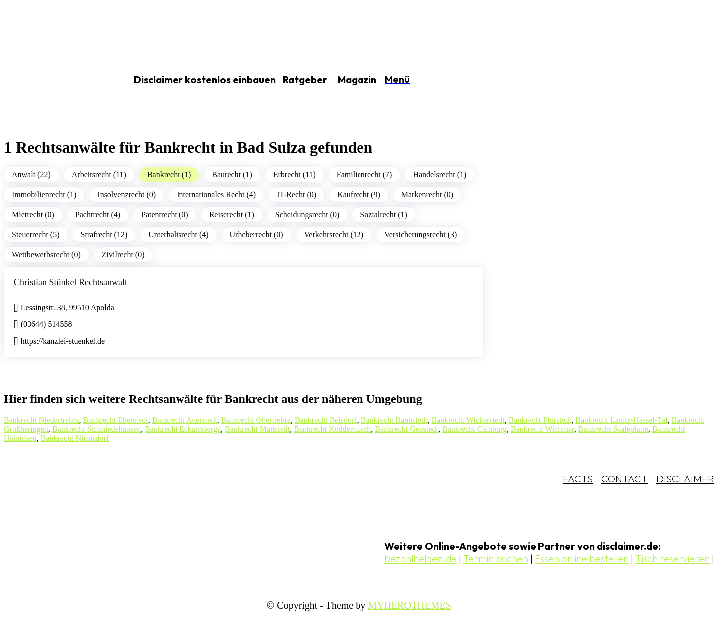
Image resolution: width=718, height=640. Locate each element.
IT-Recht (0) (296, 194)
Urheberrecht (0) (256, 234)
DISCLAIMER (685, 479)
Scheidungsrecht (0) (307, 214)
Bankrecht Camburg (474, 429)
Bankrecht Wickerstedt (468, 420)
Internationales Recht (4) (216, 194)
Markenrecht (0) (427, 194)
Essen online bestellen (582, 558)
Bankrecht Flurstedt (540, 420)
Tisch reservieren (672, 558)
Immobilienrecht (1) (44, 194)
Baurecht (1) (232, 174)
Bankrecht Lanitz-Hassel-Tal (621, 420)
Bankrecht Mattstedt (257, 429)
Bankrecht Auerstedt (184, 420)
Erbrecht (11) (294, 174)
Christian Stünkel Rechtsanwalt (70, 282)
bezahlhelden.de (420, 558)
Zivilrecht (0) (123, 254)
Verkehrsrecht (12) (334, 234)
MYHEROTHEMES (409, 605)
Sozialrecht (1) (383, 214)
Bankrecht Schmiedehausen (96, 429)
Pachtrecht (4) (97, 214)
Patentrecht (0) (164, 214)
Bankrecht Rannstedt (394, 420)
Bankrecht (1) (169, 174)
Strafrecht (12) (104, 234)
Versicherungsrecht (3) (420, 234)
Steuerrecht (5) (36, 234)
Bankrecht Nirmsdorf (75, 438)
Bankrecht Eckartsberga (183, 429)
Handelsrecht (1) (439, 174)
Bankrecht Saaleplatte (613, 429)
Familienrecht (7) (364, 174)
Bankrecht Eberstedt (115, 420)
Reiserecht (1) (231, 214)
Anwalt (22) (31, 174)
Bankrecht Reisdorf (326, 420)
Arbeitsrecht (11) (99, 174)
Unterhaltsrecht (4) (178, 234)
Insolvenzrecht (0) (126, 194)
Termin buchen (495, 558)
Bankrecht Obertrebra (256, 420)
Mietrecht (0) (33, 214)
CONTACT (624, 479)
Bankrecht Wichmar (542, 429)
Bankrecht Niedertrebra (41, 420)
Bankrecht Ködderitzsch (332, 429)
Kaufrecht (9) (358, 194)
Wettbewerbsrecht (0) (46, 254)
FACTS (578, 479)
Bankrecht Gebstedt (406, 429)
